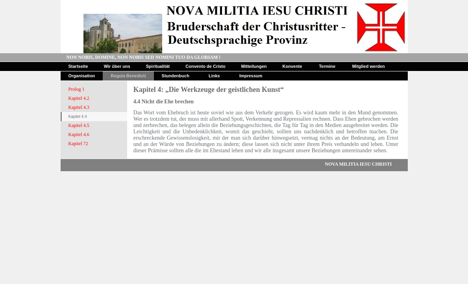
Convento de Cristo (205, 66)
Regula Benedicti (128, 75)
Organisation (81, 75)
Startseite (78, 66)
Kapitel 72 (78, 143)
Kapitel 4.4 (77, 116)
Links (214, 75)
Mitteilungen (254, 66)
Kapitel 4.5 (78, 125)
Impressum (251, 75)
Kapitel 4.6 (78, 134)
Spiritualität (158, 66)
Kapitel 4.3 (78, 107)
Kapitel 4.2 (78, 98)
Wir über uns (117, 66)
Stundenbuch (175, 75)
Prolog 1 (76, 89)
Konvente (292, 66)
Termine (327, 66)
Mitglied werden (368, 66)
